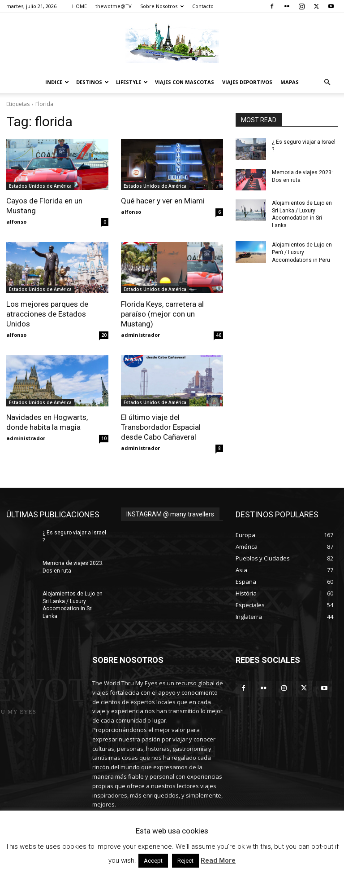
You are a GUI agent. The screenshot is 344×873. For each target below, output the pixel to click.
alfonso (16, 221)
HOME (79, 6)
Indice (57, 82)
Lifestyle (132, 82)
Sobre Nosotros (162, 6)
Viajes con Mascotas (184, 82)
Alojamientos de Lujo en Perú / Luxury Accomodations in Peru (302, 252)
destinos (92, 82)
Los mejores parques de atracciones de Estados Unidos (47, 314)
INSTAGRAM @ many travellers (170, 514)
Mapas (289, 82)
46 (218, 335)
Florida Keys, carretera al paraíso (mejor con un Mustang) (162, 314)
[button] (327, 82)
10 (104, 438)
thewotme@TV (113, 6)
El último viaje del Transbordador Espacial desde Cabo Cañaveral (161, 427)
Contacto (203, 6)
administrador (140, 334)
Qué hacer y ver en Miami (163, 200)
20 (104, 335)
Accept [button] (153, 860)
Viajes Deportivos (247, 82)
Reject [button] (185, 860)
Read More (218, 860)
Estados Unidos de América (40, 186)
